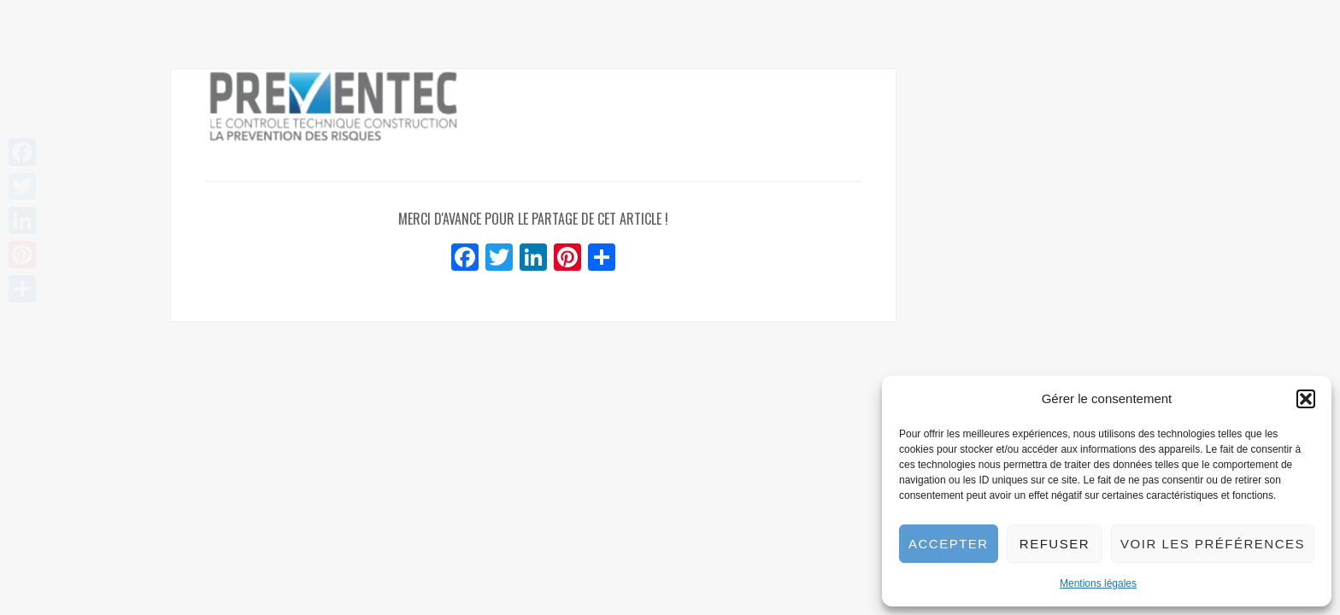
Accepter (948, 543)
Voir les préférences (1212, 543)
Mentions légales (1098, 583)
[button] (1305, 398)
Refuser (1055, 543)
